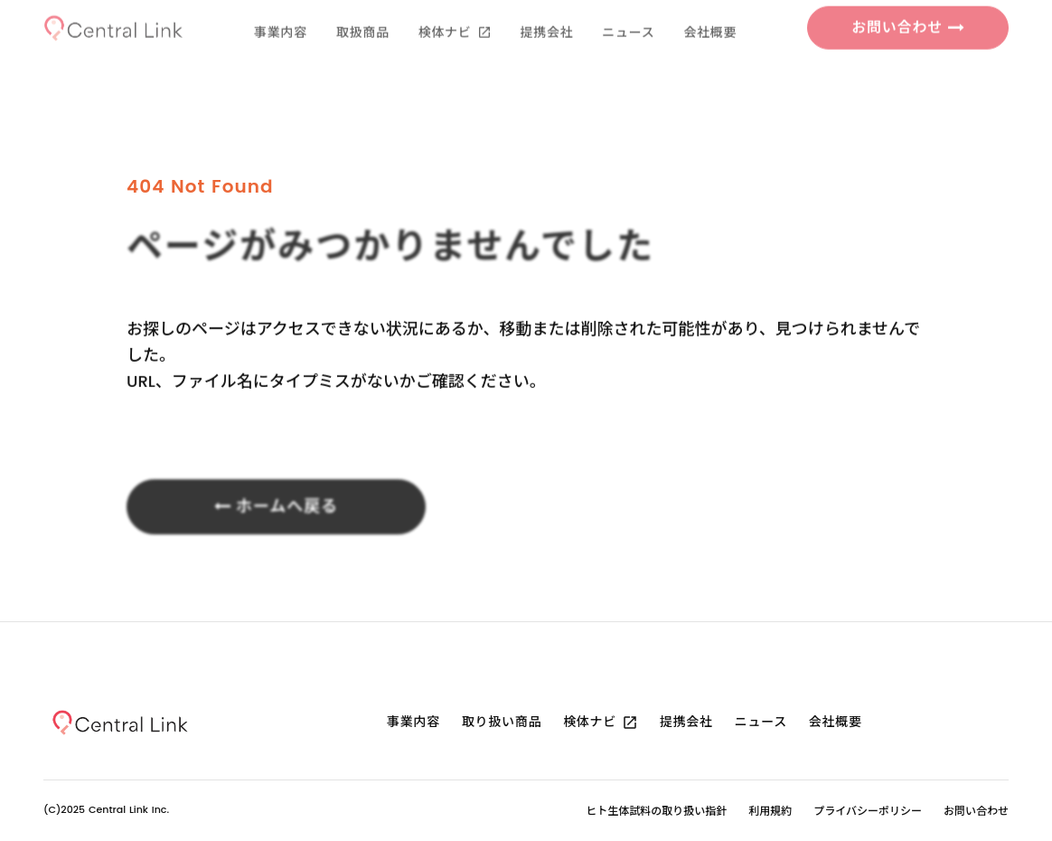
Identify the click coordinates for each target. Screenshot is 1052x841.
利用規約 (770, 810)
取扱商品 (363, 14)
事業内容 (280, 14)
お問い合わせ (976, 810)
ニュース (628, 14)
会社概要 (710, 14)
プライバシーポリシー (867, 810)
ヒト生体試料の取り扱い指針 (656, 810)
